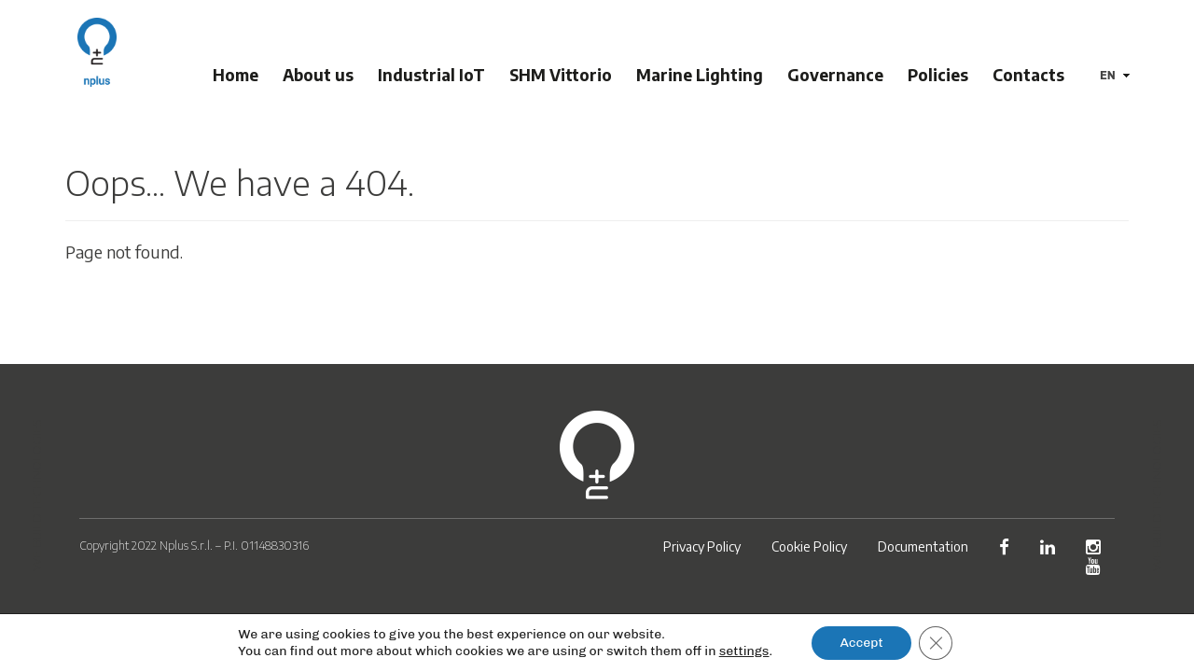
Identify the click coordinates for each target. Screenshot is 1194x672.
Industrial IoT (434, 74)
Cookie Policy (809, 546)
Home (238, 74)
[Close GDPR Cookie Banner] (935, 643)
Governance (838, 74)
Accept (861, 643)
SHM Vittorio (563, 74)
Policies (940, 74)
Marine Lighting (702, 74)
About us (320, 74)
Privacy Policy (702, 546)
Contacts (1031, 74)
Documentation (923, 546)
